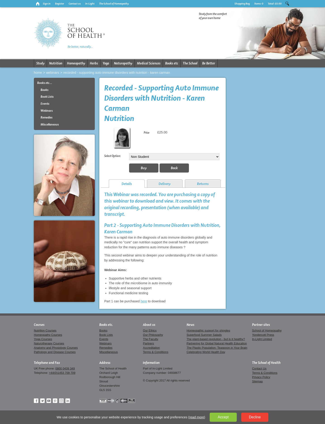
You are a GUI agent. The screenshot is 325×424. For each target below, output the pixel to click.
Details (127, 183)
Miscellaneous (50, 124)
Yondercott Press (263, 334)
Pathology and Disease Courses (55, 352)
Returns (203, 183)
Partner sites (261, 324)
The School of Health (266, 362)
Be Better (208, 63)
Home (38, 72)
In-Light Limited (262, 339)
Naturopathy (123, 63)
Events (45, 104)
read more (196, 417)
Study (40, 63)
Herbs (94, 63)
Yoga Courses (43, 339)
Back (174, 168)
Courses (39, 324)
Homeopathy (76, 63)
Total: (275, 3)
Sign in (47, 3)
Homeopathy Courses (48, 334)
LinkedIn (67, 400)
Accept (223, 417)
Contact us (75, 3)
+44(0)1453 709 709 (62, 372)
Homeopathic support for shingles (208, 330)
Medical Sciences (148, 63)
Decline (255, 417)
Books (45, 90)
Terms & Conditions (155, 352)
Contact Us (259, 368)
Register (59, 3)
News (190, 324)
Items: (258, 3)
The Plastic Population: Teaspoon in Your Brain (217, 347)
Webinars (52, 72)
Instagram (61, 400)
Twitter (42, 400)
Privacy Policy (261, 377)
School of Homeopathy (267, 330)
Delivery (165, 183)
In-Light (90, 3)
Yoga (106, 63)
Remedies (47, 117)
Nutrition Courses (45, 330)
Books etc (171, 63)
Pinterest (55, 400)
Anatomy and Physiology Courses (56, 347)
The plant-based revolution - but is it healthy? (216, 339)
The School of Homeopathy (114, 3)
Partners (148, 343)
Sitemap (257, 381)
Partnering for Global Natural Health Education (217, 343)
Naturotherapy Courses (49, 343)
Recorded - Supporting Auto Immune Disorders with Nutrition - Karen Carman (116, 72)
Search (287, 3)
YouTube (48, 400)
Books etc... (44, 83)
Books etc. (106, 324)
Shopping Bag (242, 3)
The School (190, 63)
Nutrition (55, 63)
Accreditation (151, 347)
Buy (144, 168)
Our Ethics (149, 330)
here (144, 301)
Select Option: (112, 156)
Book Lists (47, 97)
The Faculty (150, 339)
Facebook (36, 400)
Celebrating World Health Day (206, 352)
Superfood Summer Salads (204, 334)
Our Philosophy (153, 334)
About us (149, 324)
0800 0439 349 (65, 368)
